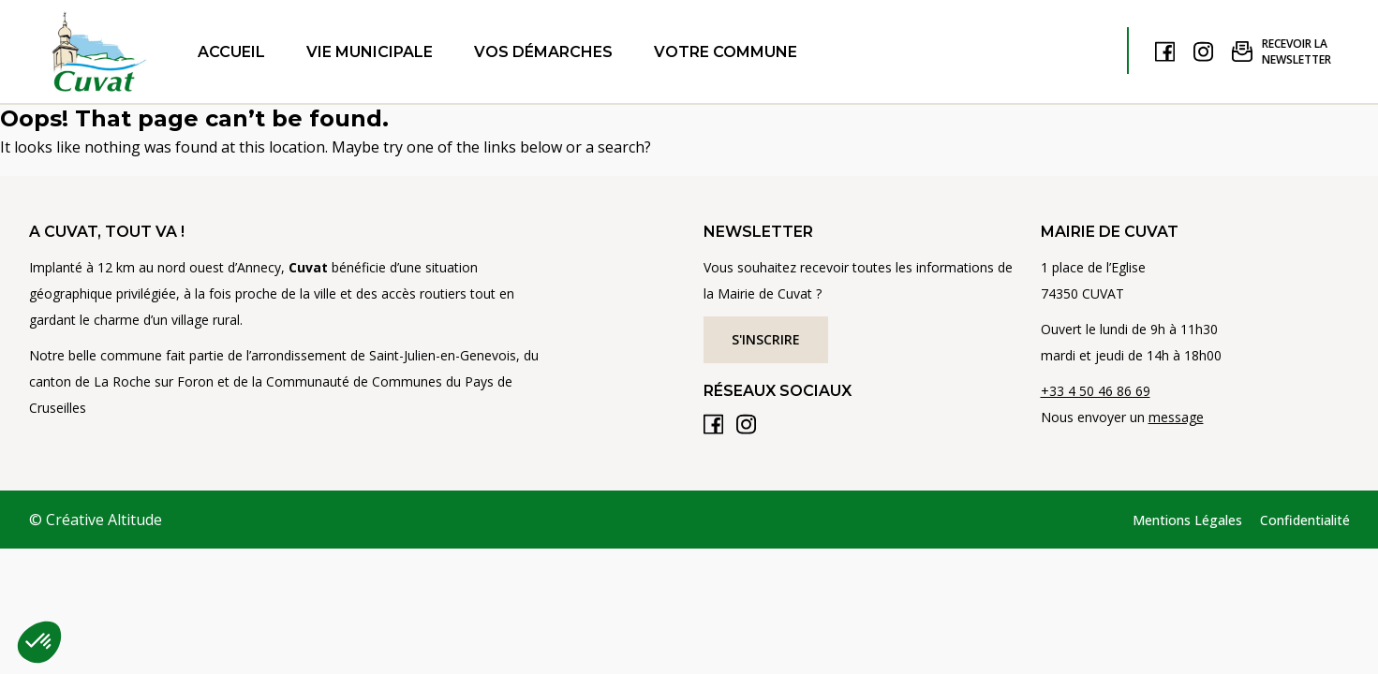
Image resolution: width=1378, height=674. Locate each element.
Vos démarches (543, 52)
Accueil (231, 52)
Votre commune (725, 52)
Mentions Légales (1187, 520)
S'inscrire (766, 339)
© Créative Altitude (95, 519)
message (1176, 417)
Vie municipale (369, 52)
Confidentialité (1305, 520)
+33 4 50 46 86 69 (1095, 391)
